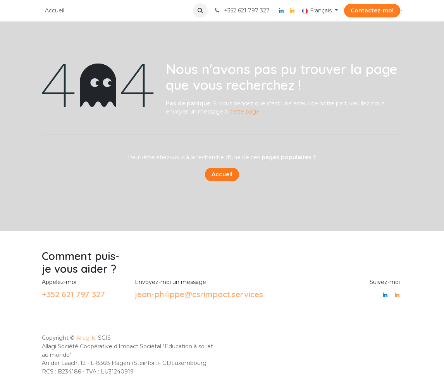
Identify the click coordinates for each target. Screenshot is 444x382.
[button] (200, 10)
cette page (244, 111)
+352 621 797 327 (73, 294)
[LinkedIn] (281, 10)
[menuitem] (54, 10)
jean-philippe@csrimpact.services (199, 294)
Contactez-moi (372, 10)
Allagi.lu (86, 337)
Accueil (222, 174)
